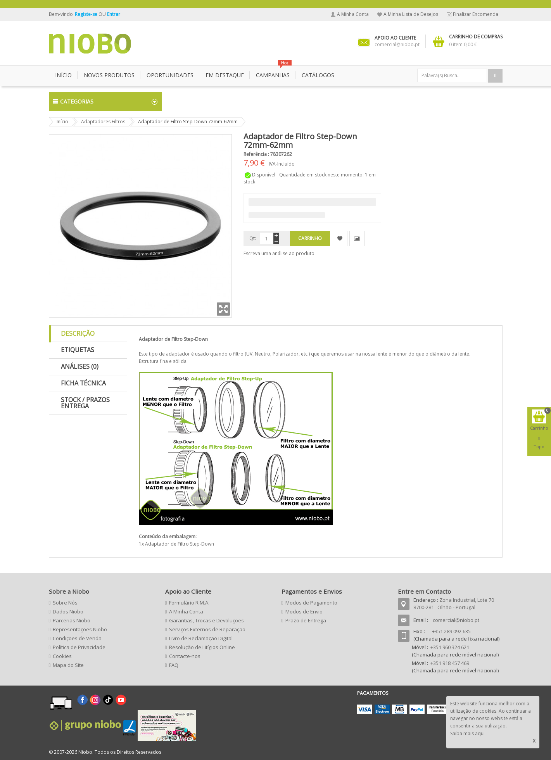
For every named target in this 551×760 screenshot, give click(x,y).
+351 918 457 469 (449, 663)
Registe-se (86, 14)
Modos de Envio (304, 611)
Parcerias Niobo (71, 620)
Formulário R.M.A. (189, 602)
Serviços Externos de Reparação (207, 629)
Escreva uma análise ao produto (279, 253)
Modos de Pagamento (311, 602)
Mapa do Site (68, 665)
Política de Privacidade (79, 647)
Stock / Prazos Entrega (85, 403)
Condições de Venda (77, 638)
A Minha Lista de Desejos (410, 14)
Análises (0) (79, 366)
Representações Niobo (80, 629)
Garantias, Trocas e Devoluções (206, 620)
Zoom (223, 309)
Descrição (78, 333)
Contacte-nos (184, 656)
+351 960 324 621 (449, 647)
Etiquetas (77, 349)
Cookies (62, 656)
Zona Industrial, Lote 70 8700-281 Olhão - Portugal (453, 603)
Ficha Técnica (83, 383)
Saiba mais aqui (467, 733)
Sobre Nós (65, 602)
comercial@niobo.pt (456, 620)
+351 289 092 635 (451, 631)
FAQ (173, 665)
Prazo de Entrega (305, 620)
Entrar (113, 14)
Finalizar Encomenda (475, 14)
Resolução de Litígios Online (202, 647)
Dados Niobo (68, 611)
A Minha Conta (353, 14)
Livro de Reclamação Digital (201, 638)
